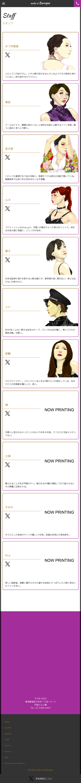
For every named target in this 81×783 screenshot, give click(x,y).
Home (7, 722)
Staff (7, 739)
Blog (6, 757)
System (8, 727)
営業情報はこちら (40, 778)
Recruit (8, 751)
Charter (8, 733)
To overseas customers (15, 763)
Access (8, 745)
